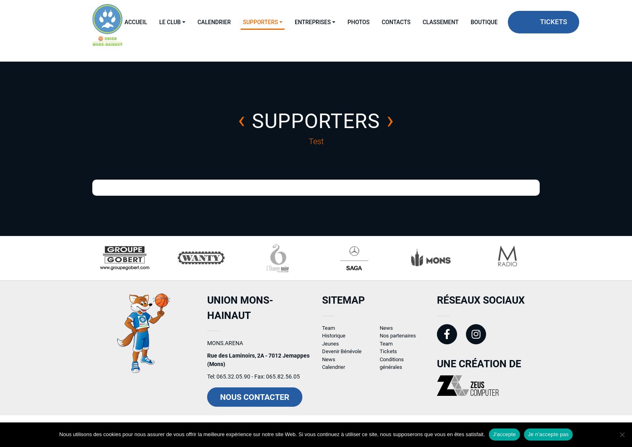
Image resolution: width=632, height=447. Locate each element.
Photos (358, 22)
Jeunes (330, 347)
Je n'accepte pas (548, 434)
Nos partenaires (398, 340)
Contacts (396, 22)
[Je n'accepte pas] (622, 434)
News (328, 363)
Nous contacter (254, 401)
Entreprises (313, 22)
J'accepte (504, 434)
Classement (440, 22)
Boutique (484, 22)
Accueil (136, 22)
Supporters (260, 22)
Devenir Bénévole (342, 355)
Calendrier (214, 22)
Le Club (170, 22)
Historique (333, 340)
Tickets (553, 22)
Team (328, 332)
